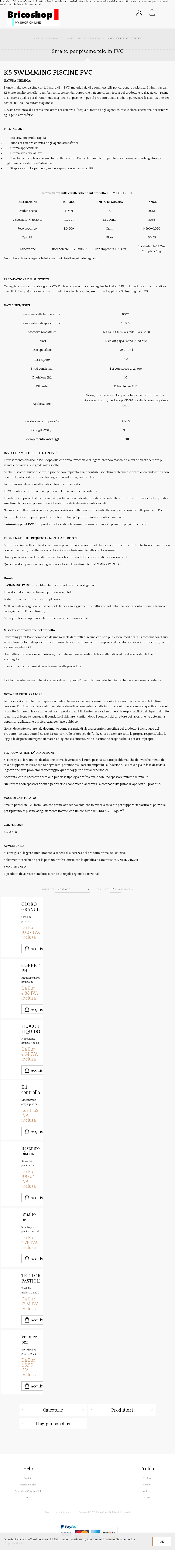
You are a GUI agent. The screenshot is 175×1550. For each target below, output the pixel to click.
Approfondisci (13, 1543)
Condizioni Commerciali (28, 1491)
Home (36, 38)
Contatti (28, 1478)
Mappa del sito (28, 1484)
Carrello (152, 12)
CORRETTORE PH (30, 967)
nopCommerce (65, 1512)
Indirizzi (147, 1491)
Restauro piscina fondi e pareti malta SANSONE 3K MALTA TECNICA (30, 1150)
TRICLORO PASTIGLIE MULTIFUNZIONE (30, 1278)
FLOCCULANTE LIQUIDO (30, 1028)
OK (162, 1541)
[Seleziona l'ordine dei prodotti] (72, 889)
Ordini (147, 1484)
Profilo (147, 1478)
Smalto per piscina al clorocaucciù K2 (30, 1216)
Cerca (28, 1497)
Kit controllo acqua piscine (30, 1089)
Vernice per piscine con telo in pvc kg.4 (29, 1339)
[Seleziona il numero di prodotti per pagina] (115, 889)
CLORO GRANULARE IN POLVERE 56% (30, 906)
